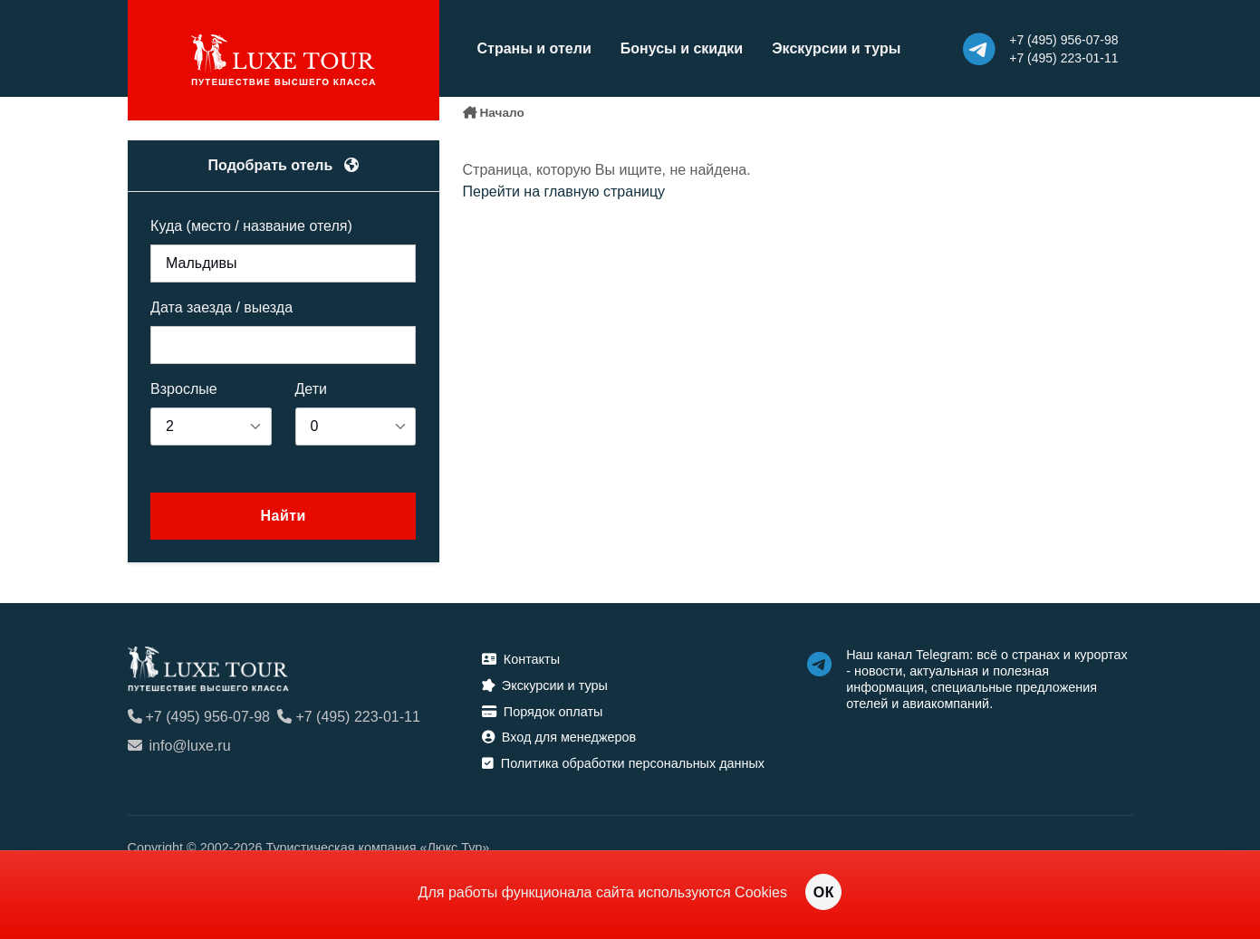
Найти (282, 515)
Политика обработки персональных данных (623, 763)
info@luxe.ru (179, 745)
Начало (502, 113)
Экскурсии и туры (836, 48)
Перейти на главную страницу (564, 191)
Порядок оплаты (542, 711)
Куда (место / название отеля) (251, 226)
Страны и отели (534, 48)
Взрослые (183, 389)
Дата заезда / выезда (221, 307)
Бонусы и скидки (681, 48)
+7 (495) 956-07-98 (199, 716)
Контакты (521, 659)
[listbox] (211, 426)
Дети (311, 389)
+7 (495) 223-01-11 (348, 716)
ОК (823, 892)
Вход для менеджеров (559, 737)
